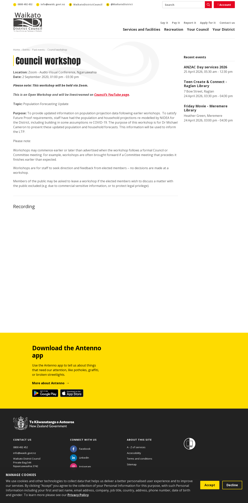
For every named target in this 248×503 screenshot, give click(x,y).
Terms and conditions (139, 458)
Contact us (227, 23)
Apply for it (208, 23)
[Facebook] (80, 448)
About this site (139, 439)
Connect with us (83, 439)
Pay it (176, 23)
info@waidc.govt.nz (24, 453)
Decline (232, 485)
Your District (224, 29)
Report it (190, 23)
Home (16, 49)
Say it (164, 23)
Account (224, 5)
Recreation (173, 29)
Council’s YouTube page (111, 94)
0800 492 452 (20, 447)
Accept (209, 485)
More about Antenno (48, 383)
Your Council (198, 29)
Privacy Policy (78, 495)
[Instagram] (80, 466)
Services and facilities (141, 29)
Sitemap (132, 464)
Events (26, 49)
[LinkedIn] (79, 457)
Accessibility (134, 453)
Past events (38, 49)
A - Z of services (136, 447)
